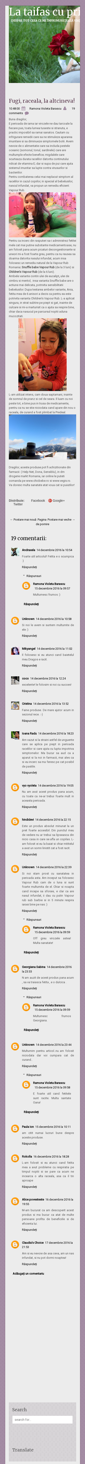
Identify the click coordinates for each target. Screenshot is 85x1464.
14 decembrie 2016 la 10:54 (54, 550)
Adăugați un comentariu (28, 1273)
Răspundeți (29, 567)
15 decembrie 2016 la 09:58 (52, 1087)
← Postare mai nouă (23, 519)
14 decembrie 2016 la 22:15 (53, 819)
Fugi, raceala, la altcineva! (42, 101)
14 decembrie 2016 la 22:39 (53, 867)
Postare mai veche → (61, 519)
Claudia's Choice (33, 1242)
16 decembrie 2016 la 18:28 (51, 1156)
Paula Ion (28, 1126)
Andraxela (28, 550)
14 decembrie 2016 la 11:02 (54, 648)
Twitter (18, 504)
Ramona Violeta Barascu (49, 584)
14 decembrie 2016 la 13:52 (51, 703)
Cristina (27, 703)
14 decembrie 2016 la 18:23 (56, 733)
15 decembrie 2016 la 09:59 (52, 932)
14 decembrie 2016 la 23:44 (53, 1044)
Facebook (38, 500)
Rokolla (27, 1156)
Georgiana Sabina (33, 967)
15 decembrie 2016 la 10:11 (53, 1126)
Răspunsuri (34, 576)
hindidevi (28, 819)
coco (25, 678)
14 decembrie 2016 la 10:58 (53, 619)
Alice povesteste (33, 1199)
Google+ (59, 500)
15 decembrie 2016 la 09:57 (52, 588)
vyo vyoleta (29, 785)
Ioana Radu (29, 733)
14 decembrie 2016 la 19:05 (55, 785)
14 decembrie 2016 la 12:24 (48, 678)
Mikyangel (28, 648)
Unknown (28, 619)
